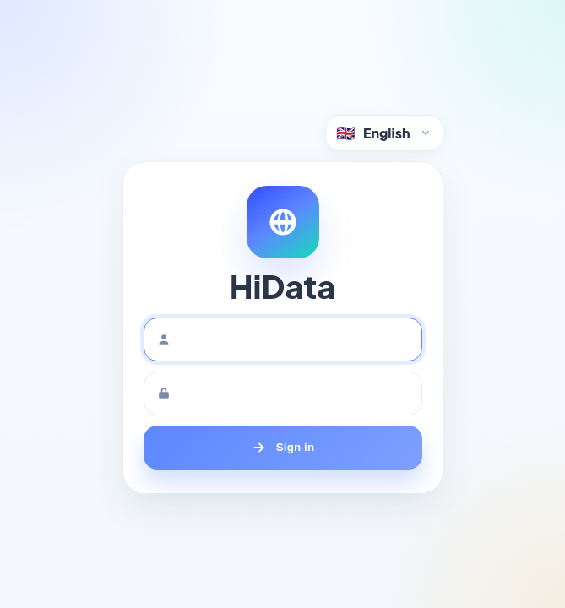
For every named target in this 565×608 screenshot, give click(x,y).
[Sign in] (283, 448)
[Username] (283, 339)
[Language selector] (384, 133)
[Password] (283, 393)
